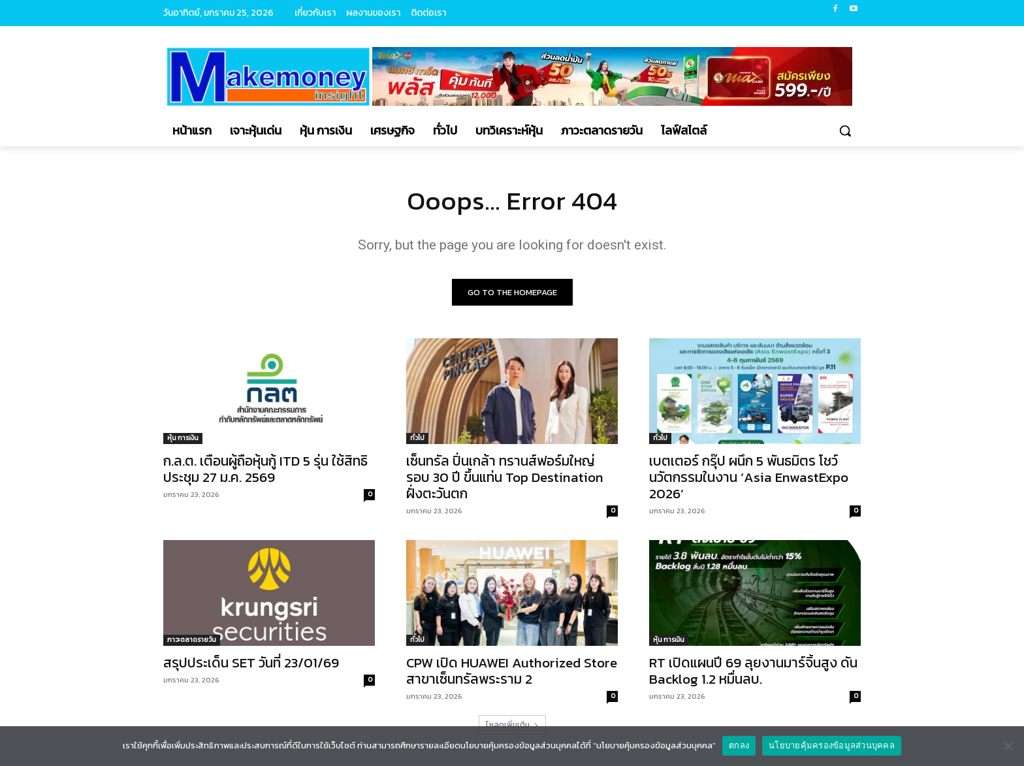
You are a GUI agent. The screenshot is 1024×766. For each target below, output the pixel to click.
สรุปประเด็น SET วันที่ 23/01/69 (251, 662)
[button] (845, 130)
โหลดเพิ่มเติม (512, 725)
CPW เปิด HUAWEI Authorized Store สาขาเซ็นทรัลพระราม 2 (511, 670)
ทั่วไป (417, 438)
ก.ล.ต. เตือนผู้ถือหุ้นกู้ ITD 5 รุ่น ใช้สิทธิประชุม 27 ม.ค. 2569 (265, 469)
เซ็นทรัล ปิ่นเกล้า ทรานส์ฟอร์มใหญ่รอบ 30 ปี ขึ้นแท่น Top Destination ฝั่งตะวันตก (504, 477)
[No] (1007, 745)
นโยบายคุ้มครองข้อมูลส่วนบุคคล (832, 745)
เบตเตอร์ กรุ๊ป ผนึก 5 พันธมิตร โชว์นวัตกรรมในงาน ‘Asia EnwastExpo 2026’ (748, 477)
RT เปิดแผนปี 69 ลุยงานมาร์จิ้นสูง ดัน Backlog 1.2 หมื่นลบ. (753, 670)
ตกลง (739, 745)
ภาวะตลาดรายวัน (191, 640)
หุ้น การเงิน (183, 438)
